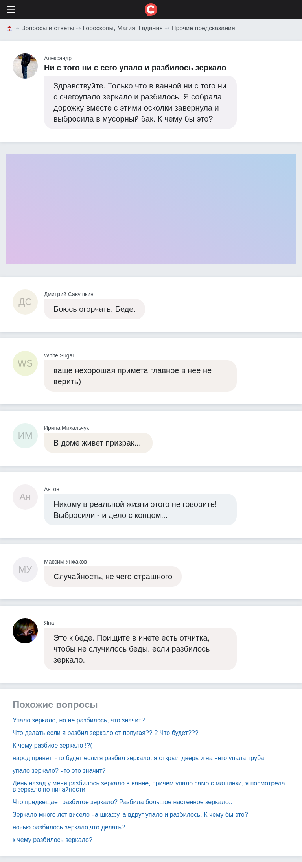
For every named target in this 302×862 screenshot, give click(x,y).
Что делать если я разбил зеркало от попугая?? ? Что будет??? (106, 732)
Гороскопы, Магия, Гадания (123, 28)
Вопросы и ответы (47, 28)
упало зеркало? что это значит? (59, 770)
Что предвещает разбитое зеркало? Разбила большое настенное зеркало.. (122, 802)
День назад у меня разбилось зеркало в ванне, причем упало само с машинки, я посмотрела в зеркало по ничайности (149, 786)
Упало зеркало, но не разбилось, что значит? (79, 720)
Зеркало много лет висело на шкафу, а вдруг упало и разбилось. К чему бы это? (130, 814)
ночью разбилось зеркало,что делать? (69, 827)
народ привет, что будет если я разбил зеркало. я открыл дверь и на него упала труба (138, 758)
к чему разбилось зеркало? (52, 839)
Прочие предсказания (203, 28)
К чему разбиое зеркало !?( (52, 745)
